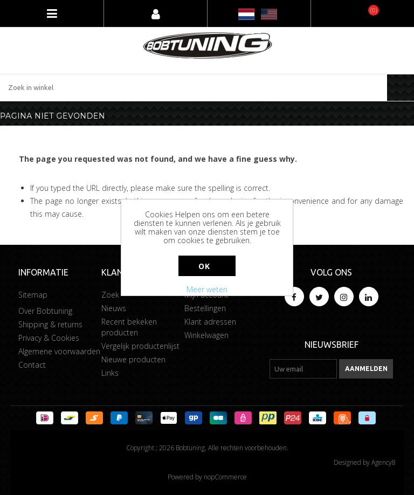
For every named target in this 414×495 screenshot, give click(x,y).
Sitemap (32, 295)
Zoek (110, 295)
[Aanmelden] (303, 369)
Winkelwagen (206, 335)
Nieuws (113, 308)
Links (110, 373)
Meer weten (207, 289)
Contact (32, 365)
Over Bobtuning (45, 311)
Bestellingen (205, 308)
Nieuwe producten (133, 359)
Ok (204, 266)
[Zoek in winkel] (193, 87)
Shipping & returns (50, 324)
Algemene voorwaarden (59, 351)
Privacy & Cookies (48, 338)
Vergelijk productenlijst (140, 346)
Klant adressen (210, 322)
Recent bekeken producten (129, 327)
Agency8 (383, 462)
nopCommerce (225, 477)
